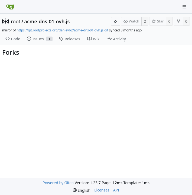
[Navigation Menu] (184, 7)
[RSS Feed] (115, 21)
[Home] (10, 7)
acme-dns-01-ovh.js (47, 21)
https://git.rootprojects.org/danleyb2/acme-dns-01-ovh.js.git (62, 30)
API (116, 190)
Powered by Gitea (58, 182)
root (15, 21)
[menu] (81, 190)
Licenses (101, 190)
